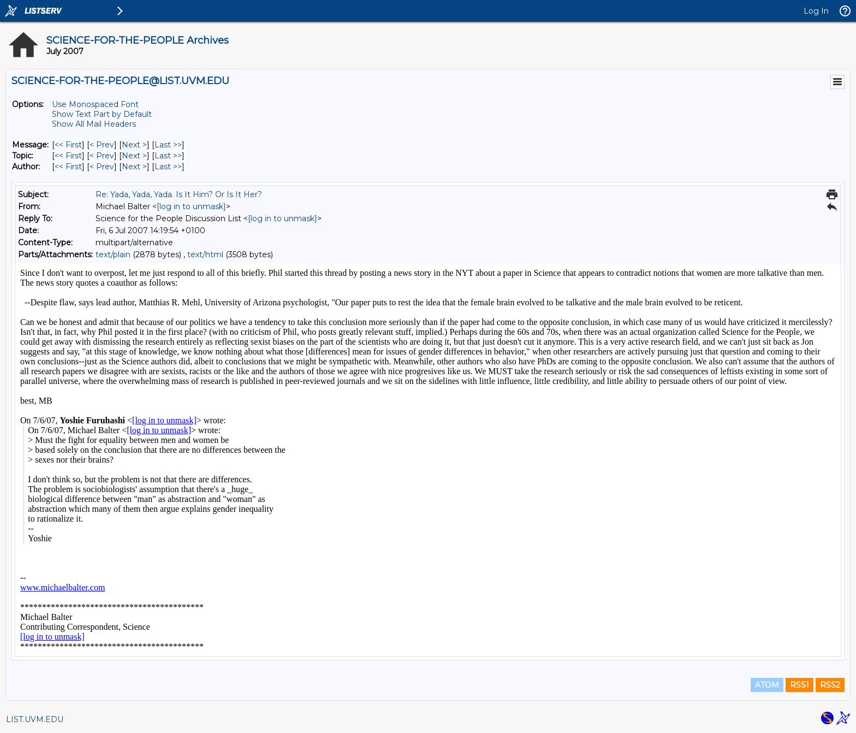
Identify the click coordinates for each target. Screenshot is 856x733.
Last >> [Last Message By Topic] (168, 156)
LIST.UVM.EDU (34, 719)
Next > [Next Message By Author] (134, 167)
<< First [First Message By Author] (68, 167)
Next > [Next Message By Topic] (134, 156)
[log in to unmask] (191, 206)
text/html (205, 254)
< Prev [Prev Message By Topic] (102, 156)
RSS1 (799, 685)
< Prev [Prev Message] (102, 145)
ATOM (767, 685)
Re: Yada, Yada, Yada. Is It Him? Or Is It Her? (179, 194)
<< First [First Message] (68, 145)
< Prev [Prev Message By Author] (102, 167)
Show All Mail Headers (94, 124)
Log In (816, 11)
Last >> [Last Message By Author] (168, 167)
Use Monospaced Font (95, 104)
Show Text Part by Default (102, 114)
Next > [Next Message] (134, 145)
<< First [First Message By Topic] (68, 156)
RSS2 (830, 685)
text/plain (113, 254)
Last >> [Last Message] (168, 145)
